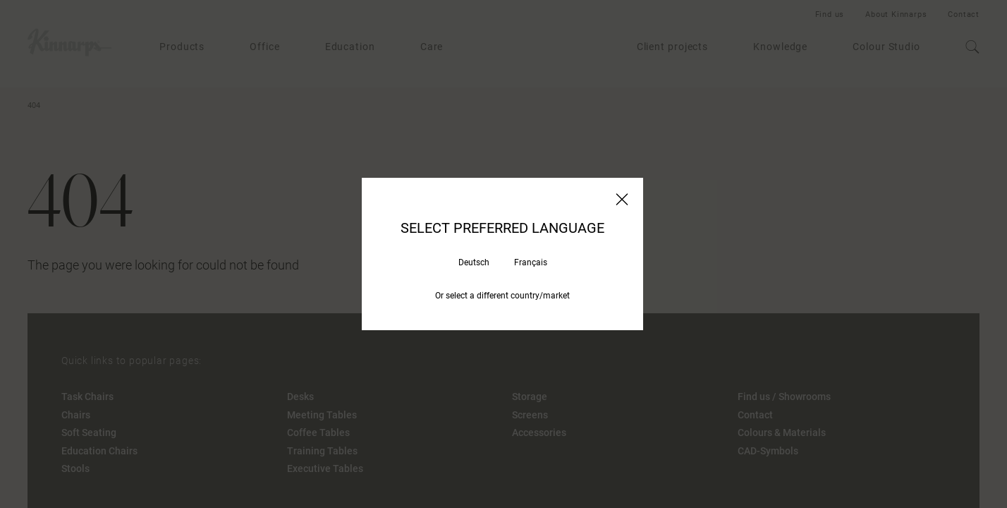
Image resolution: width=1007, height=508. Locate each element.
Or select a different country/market (502, 296)
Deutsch (473, 262)
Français (530, 262)
